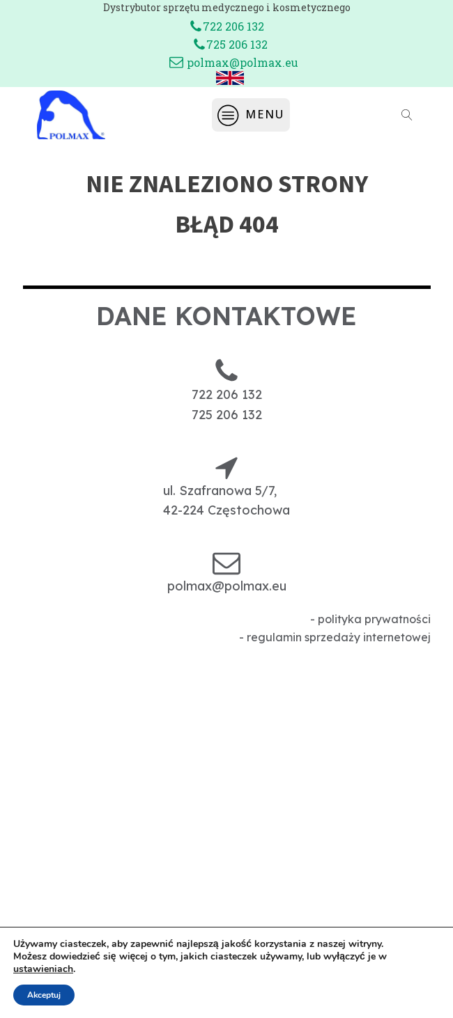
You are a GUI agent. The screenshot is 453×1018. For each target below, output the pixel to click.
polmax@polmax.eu (242, 62)
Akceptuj (44, 995)
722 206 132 (233, 26)
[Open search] (407, 115)
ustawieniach (43, 969)
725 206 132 (237, 44)
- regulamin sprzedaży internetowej (335, 637)
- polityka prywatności (370, 619)
